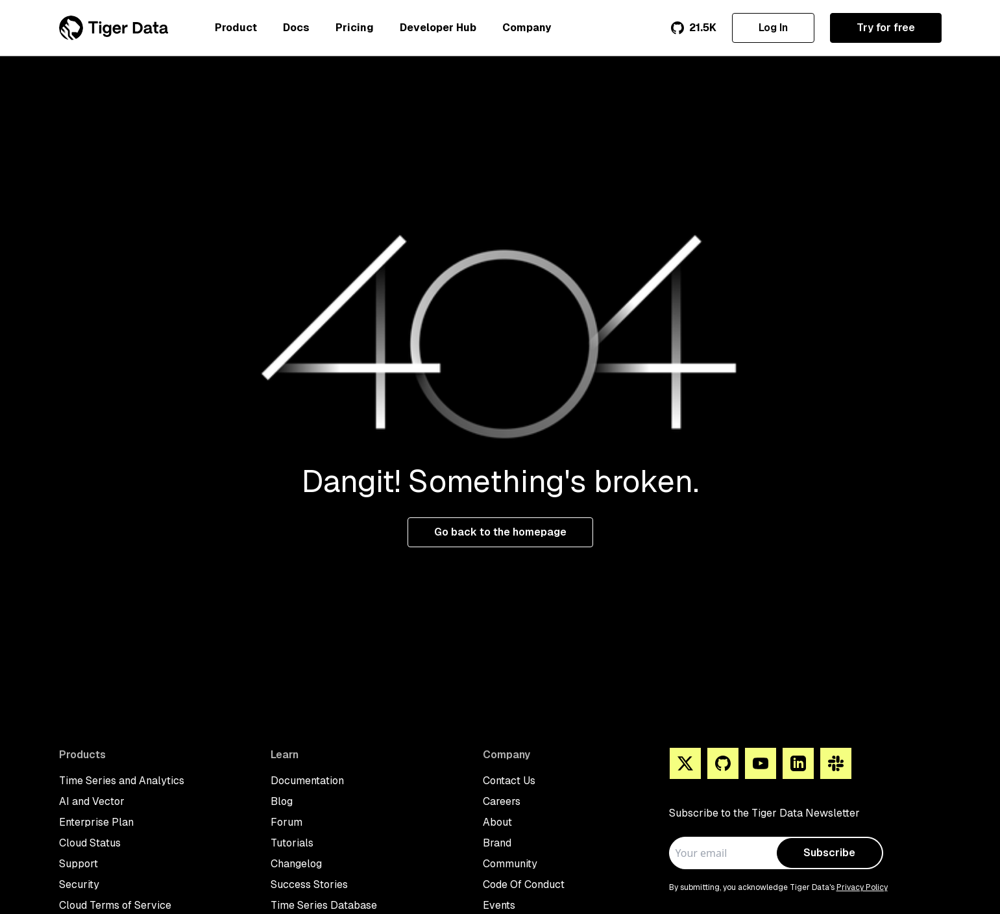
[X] (685, 763)
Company (526, 27)
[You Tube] (760, 763)
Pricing (354, 27)
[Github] (723, 763)
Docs (296, 27)
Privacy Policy (862, 887)
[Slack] (836, 763)
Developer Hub (438, 27)
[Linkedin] (798, 763)
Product (236, 27)
